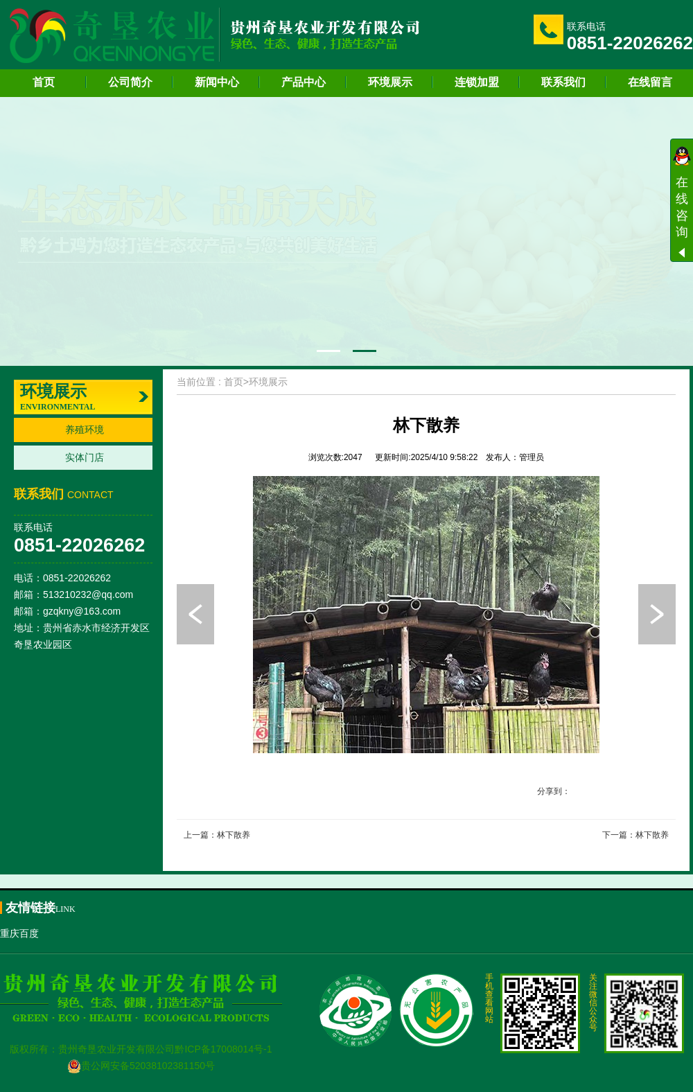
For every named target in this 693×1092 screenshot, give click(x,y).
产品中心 (303, 82)
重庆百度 (19, 933)
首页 (44, 82)
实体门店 (84, 457)
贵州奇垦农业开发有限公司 (116, 1049)
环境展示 (390, 82)
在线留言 (650, 82)
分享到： (553, 791)
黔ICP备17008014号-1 (223, 1049)
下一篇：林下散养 (635, 835)
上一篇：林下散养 (217, 835)
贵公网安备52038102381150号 (141, 1065)
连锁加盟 (477, 82)
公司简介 (130, 82)
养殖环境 (84, 429)
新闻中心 (217, 82)
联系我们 (563, 82)
